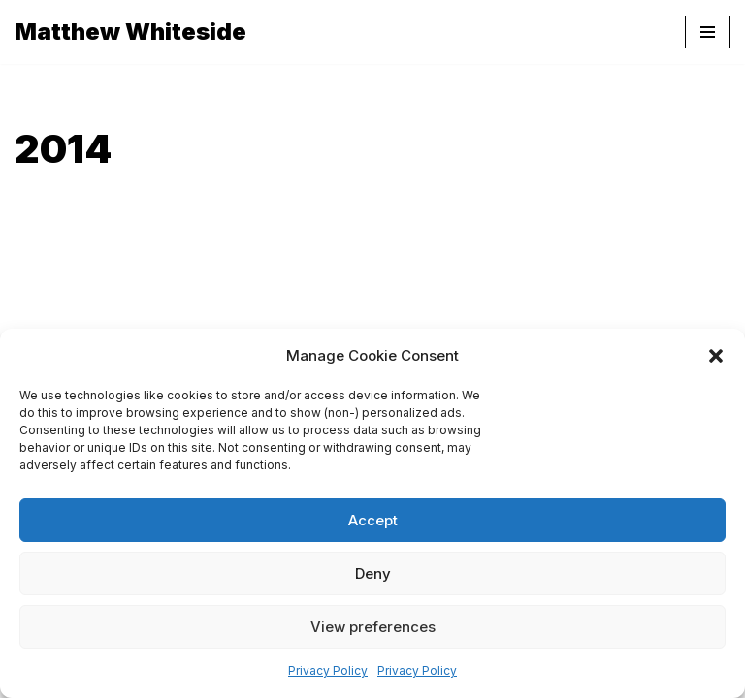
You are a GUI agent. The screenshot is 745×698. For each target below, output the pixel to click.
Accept (373, 520)
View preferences (373, 627)
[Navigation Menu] (707, 32)
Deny (373, 573)
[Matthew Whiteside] (130, 32)
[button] (716, 355)
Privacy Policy (328, 670)
